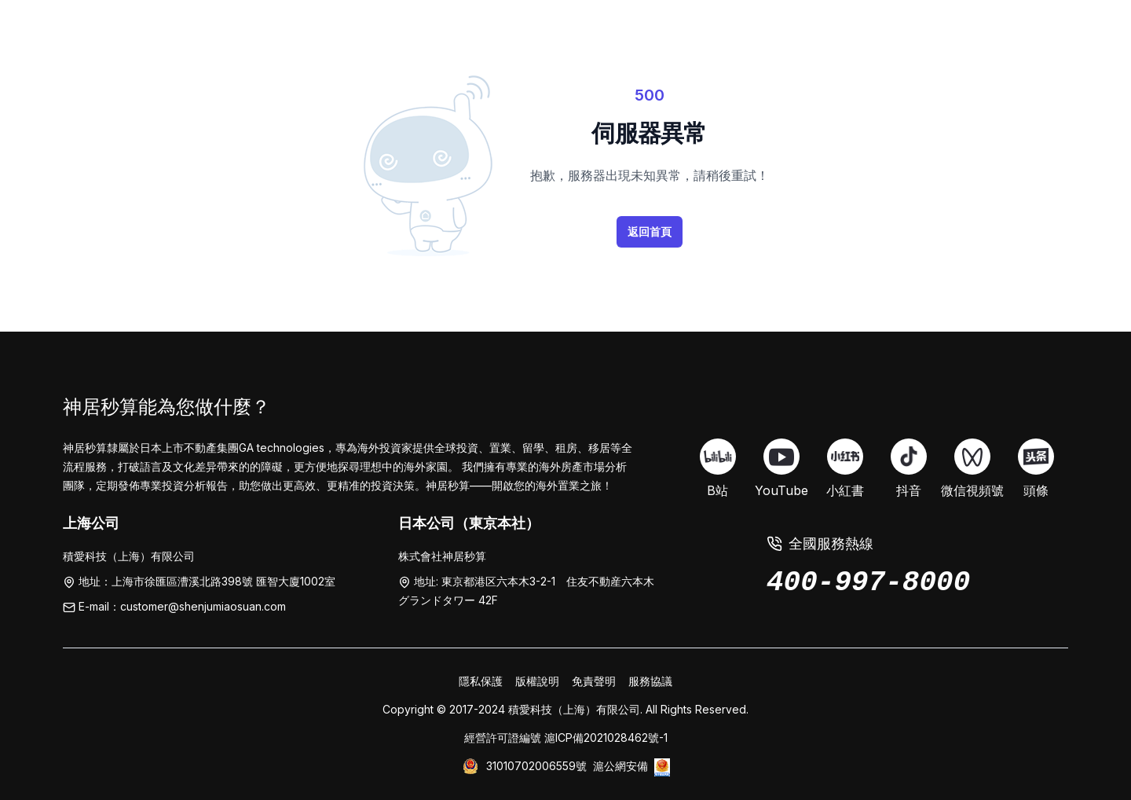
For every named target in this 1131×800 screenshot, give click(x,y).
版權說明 (537, 681)
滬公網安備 (620, 765)
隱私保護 (481, 681)
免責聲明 (594, 681)
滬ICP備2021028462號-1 (606, 737)
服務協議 (650, 681)
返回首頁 (650, 231)
